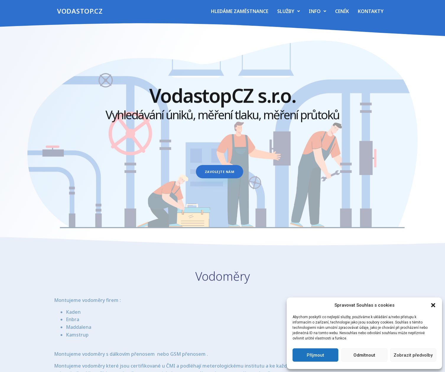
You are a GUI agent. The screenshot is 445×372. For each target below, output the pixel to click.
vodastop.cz (80, 11)
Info (317, 11)
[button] (433, 305)
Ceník (342, 11)
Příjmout (315, 355)
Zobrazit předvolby (413, 355)
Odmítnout (364, 355)
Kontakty (371, 11)
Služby (288, 11)
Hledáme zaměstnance (239, 11)
